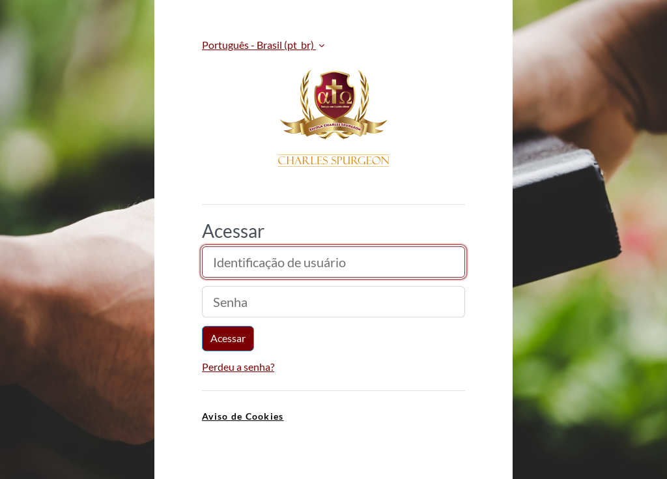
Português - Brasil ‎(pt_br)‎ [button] (259, 44)
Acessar (228, 338)
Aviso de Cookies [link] (242, 416)
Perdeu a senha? (238, 366)
